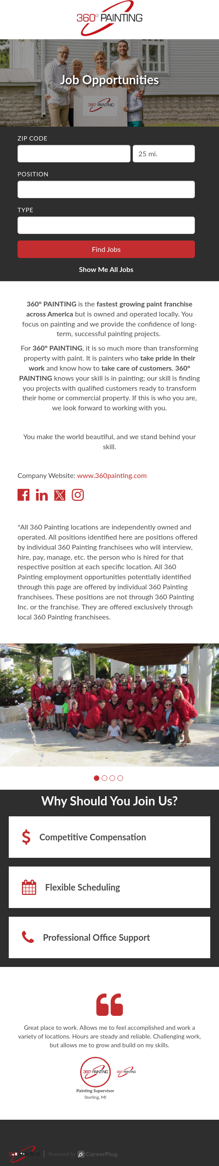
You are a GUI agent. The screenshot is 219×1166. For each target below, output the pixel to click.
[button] (96, 778)
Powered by (83, 1154)
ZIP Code (33, 138)
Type (25, 209)
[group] (109, 704)
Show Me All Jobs (106, 269)
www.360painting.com (112, 475)
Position (33, 174)
